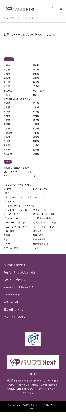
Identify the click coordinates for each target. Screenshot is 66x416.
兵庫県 (7, 128)
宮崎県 (36, 145)
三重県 (7, 120)
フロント (8, 176)
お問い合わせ (11, 302)
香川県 (7, 141)
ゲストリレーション (13, 201)
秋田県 (36, 74)
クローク (8, 180)
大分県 (7, 145)
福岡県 (36, 141)
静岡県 (7, 116)
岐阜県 (36, 111)
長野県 (7, 111)
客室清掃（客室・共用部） (45, 222)
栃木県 (7, 82)
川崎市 (7, 95)
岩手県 (36, 69)
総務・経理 (38, 235)
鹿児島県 (8, 154)
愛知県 (36, 116)
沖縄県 (36, 154)
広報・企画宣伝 (40, 239)
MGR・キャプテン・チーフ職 (18, 172)
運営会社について (13, 309)
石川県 (36, 103)
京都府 (7, 124)
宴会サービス (39, 210)
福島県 (7, 78)
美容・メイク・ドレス (43, 227)
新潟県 (7, 103)
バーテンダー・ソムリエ (15, 210)
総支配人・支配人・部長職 (16, 168)
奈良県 (36, 128)
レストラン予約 (40, 189)
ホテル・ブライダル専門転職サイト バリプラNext (30, 405)
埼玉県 (7, 86)
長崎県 (36, 149)
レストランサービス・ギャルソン (19, 205)
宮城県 (7, 74)
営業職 (7, 235)
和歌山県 (8, 133)
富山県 (36, 65)
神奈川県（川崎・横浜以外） (17, 99)
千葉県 (36, 86)
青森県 (7, 69)
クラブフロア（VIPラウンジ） (18, 184)
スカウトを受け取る (15, 279)
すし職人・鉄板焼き (42, 218)
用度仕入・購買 (11, 248)
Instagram (35, 374)
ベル (35, 176)
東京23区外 (38, 90)
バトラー (8, 193)
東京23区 (8, 90)
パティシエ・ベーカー (14, 218)
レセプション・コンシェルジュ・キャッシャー (26, 197)
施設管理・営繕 (40, 243)
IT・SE (7, 243)
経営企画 (37, 231)
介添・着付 (9, 231)
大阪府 (36, 124)
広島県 (7, 137)
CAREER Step (12, 294)
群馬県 (36, 82)
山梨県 (36, 107)
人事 (6, 239)
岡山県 (36, 133)
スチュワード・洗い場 (14, 222)
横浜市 (36, 95)
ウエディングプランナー (15, 227)
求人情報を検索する (15, 265)
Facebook (30, 374)
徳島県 (36, 137)
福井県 (7, 107)
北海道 (7, 65)
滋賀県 (36, 120)
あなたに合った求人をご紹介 (20, 272)
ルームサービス (11, 214)
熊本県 (7, 149)
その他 (36, 248)
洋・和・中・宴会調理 (43, 214)
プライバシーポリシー (16, 317)
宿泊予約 (8, 189)
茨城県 (36, 78)
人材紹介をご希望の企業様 (18, 287)
